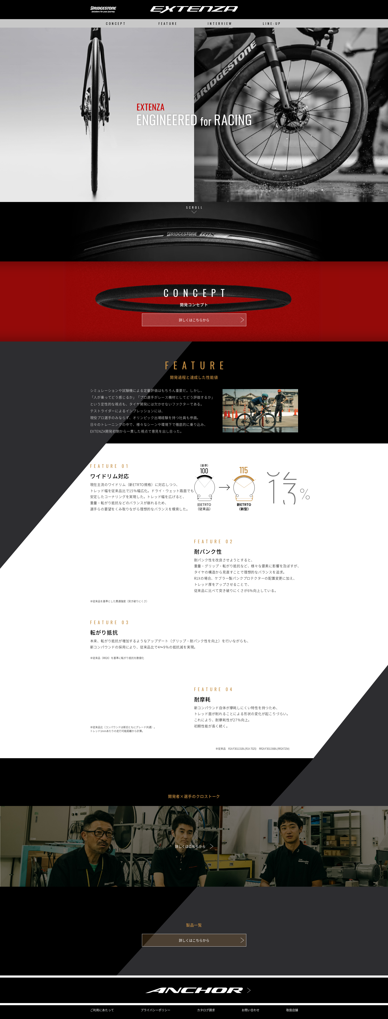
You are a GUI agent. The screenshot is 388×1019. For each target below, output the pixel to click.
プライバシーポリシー (155, 1010)
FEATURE (168, 23)
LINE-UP (272, 23)
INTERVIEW (220, 23)
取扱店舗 (292, 1010)
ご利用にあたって (102, 1010)
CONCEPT (116, 23)
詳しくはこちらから (194, 319)
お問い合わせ (250, 1010)
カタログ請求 (206, 1010)
